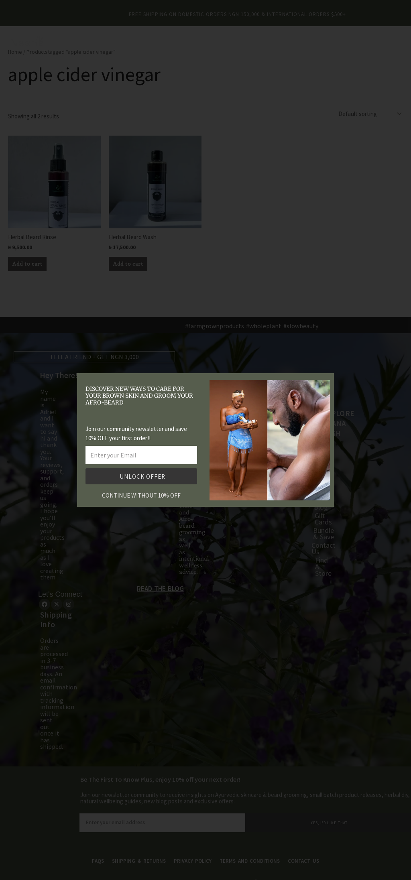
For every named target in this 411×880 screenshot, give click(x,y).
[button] (323, 384)
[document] (205, 440)
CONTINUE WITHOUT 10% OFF (141, 495)
